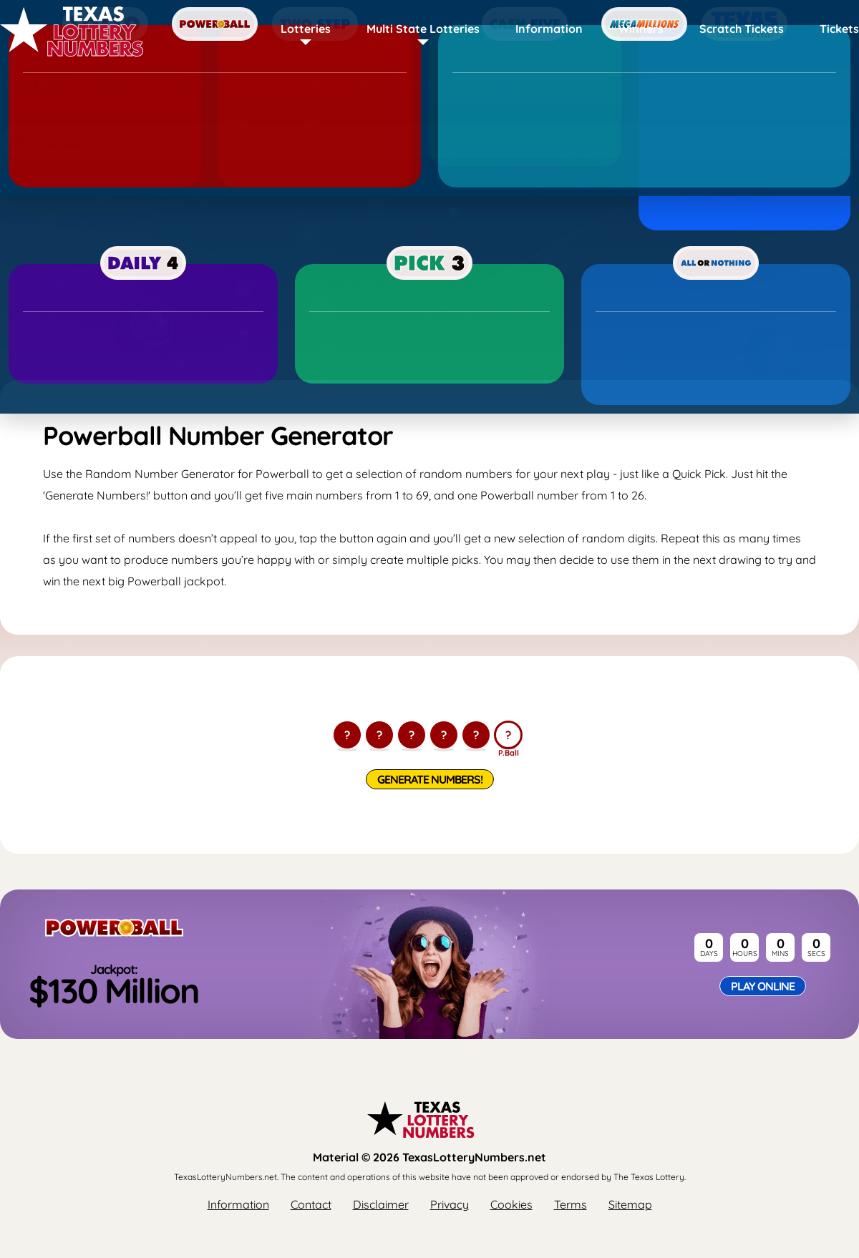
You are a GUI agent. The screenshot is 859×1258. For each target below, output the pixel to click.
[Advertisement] (429, 269)
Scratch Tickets (741, 28)
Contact (311, 1204)
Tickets (839, 28)
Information (549, 28)
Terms (570, 1204)
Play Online (763, 986)
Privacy (449, 1204)
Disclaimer (381, 1204)
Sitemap (630, 1204)
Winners (641, 28)
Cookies (511, 1204)
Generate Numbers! (429, 779)
